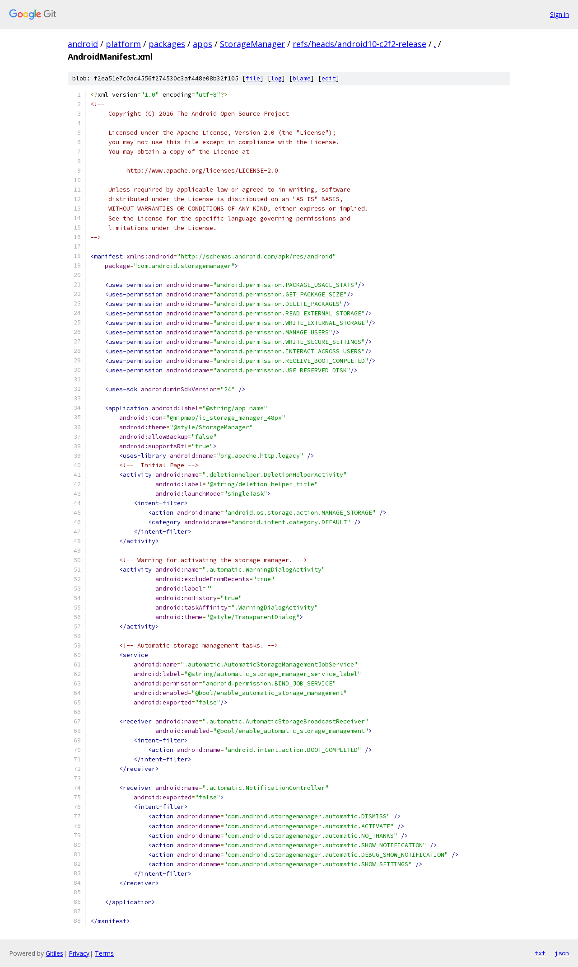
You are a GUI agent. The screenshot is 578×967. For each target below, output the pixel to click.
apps (202, 43)
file (253, 78)
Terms (104, 953)
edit (329, 78)
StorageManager (252, 43)
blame (302, 78)
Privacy (79, 953)
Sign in (559, 14)
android (83, 43)
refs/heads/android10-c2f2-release (359, 43)
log (276, 78)
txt (540, 953)
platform (123, 43)
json (562, 953)
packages (167, 43)
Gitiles (54, 953)
